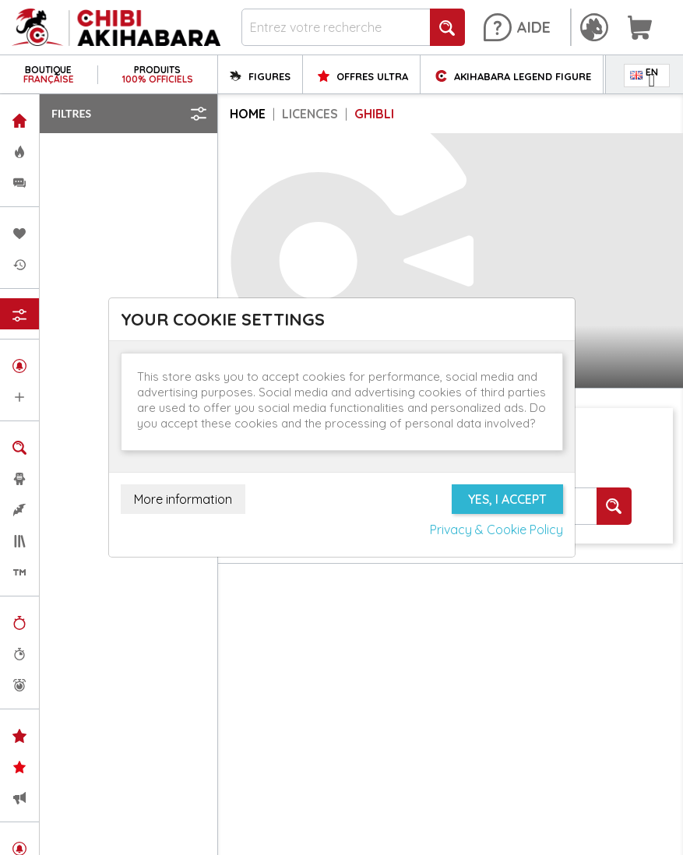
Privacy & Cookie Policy (496, 529)
